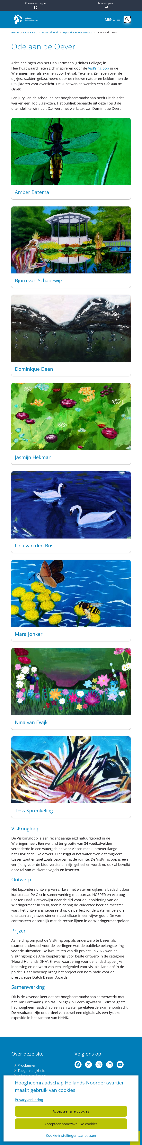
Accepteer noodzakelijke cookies (71, 1123)
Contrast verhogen (35, 5)
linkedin (109, 1064)
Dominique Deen (34, 368)
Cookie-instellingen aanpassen (71, 1135)
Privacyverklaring (29, 1099)
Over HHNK (30, 32)
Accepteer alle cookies (71, 1111)
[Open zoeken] (127, 19)
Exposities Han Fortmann (77, 32)
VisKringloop (98, 68)
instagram (98, 1064)
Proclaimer (27, 1065)
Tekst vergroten (106, 5)
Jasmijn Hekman (33, 457)
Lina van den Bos (34, 545)
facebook (78, 1064)
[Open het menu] (112, 19)
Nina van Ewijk (31, 722)
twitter (88, 1064)
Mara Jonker (28, 634)
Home (15, 32)
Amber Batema (32, 192)
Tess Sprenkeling (34, 810)
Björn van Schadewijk (39, 280)
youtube (120, 1064)
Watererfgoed (50, 32)
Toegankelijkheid (31, 1070)
